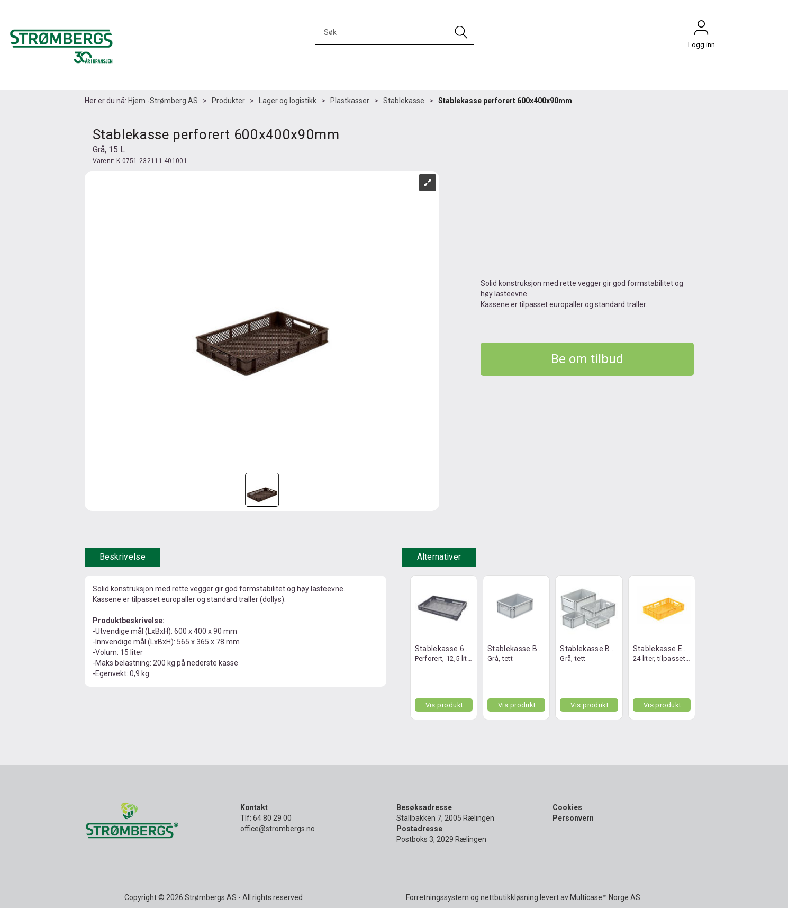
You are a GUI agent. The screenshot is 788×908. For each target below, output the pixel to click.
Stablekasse (403, 100)
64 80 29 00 (272, 818)
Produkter (228, 100)
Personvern (573, 818)
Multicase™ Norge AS (605, 897)
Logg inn (701, 30)
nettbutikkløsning (509, 897)
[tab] (123, 557)
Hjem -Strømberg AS (163, 100)
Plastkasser (349, 100)
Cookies (567, 807)
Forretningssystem (437, 897)
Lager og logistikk (287, 100)
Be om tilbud (587, 359)
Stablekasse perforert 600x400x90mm (505, 100)
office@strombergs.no (277, 828)
